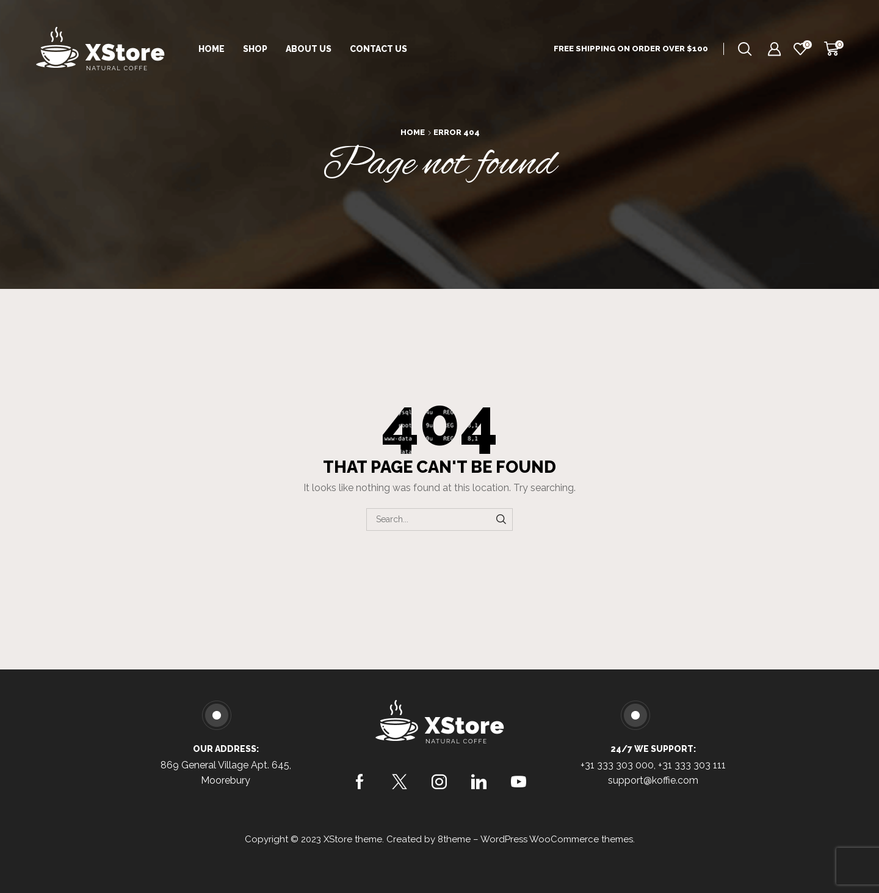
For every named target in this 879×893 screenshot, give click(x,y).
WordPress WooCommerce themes (556, 839)
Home (211, 49)
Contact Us (378, 49)
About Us (308, 49)
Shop (255, 49)
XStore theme (353, 839)
